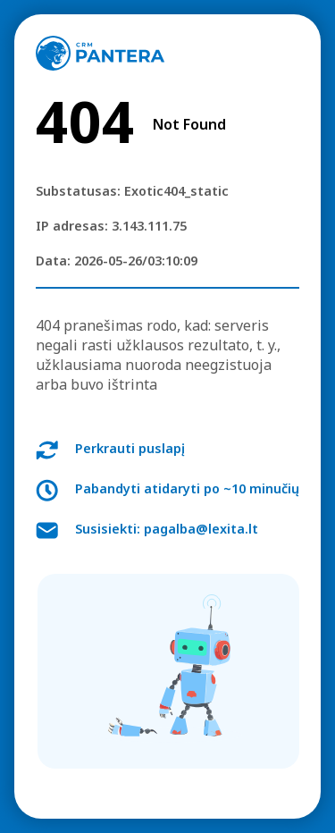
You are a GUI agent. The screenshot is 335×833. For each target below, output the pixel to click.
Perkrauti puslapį (130, 448)
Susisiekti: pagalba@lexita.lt (166, 528)
